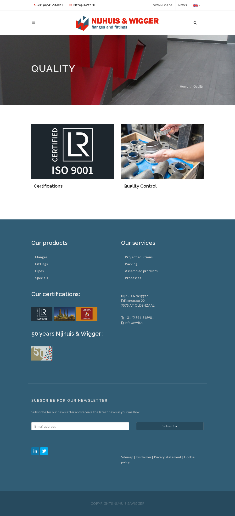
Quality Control (140, 186)
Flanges (41, 257)
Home (184, 86)
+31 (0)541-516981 (139, 317)
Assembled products (141, 271)
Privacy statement (168, 457)
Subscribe (169, 426)
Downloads (162, 5)
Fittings (41, 264)
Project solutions (139, 257)
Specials (41, 278)
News (182, 5)
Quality (198, 86)
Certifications (48, 186)
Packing (131, 264)
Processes (133, 278)
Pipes (39, 271)
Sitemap (127, 457)
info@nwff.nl (134, 323)
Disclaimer (144, 457)
